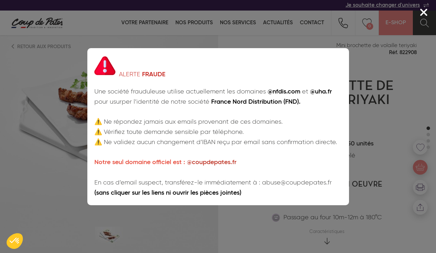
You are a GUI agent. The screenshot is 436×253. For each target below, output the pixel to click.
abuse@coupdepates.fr (297, 183)
